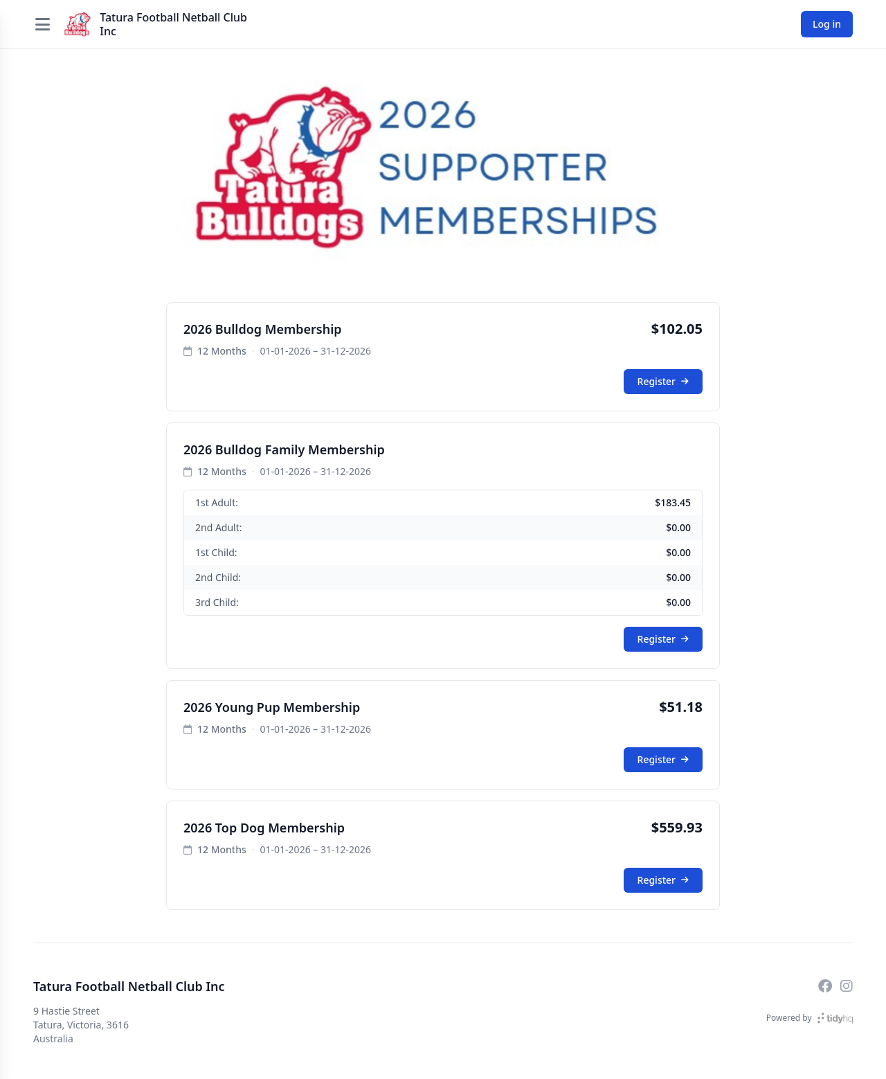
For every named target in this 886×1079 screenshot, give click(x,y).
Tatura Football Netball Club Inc (173, 24)
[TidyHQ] (835, 1018)
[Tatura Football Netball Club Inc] (77, 24)
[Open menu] (42, 24)
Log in (827, 23)
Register (663, 381)
